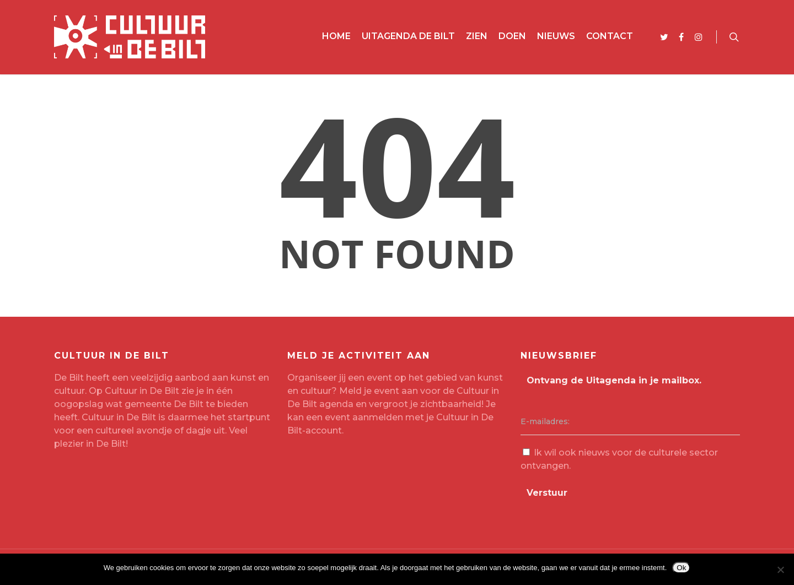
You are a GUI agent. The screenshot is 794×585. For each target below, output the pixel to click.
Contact (609, 36)
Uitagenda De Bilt (408, 36)
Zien (476, 36)
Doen (512, 36)
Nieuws (556, 36)
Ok (681, 568)
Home (336, 36)
